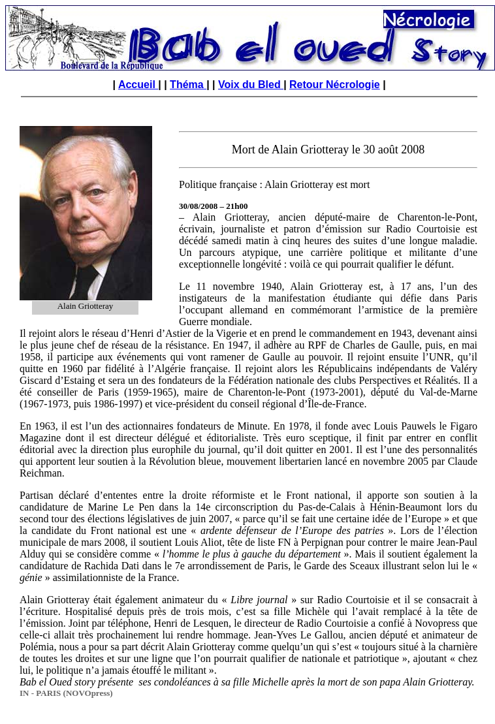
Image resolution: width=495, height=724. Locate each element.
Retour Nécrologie (334, 84)
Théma (188, 84)
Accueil (138, 84)
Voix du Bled (250, 84)
